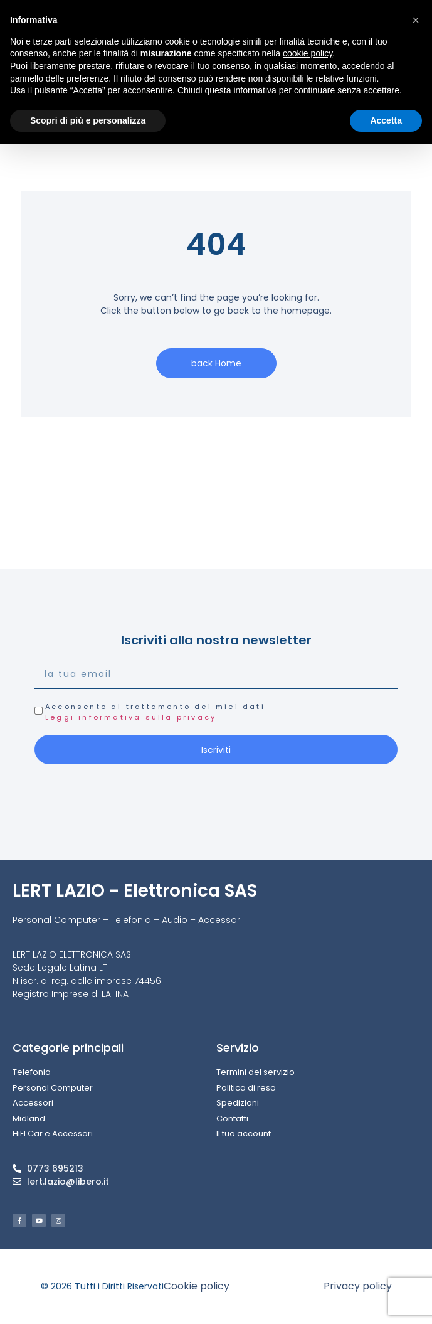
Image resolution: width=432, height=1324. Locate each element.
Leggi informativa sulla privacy (130, 717)
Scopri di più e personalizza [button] (87, 120)
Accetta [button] (386, 120)
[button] (416, 20)
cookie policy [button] (307, 53)
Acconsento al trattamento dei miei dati (155, 712)
